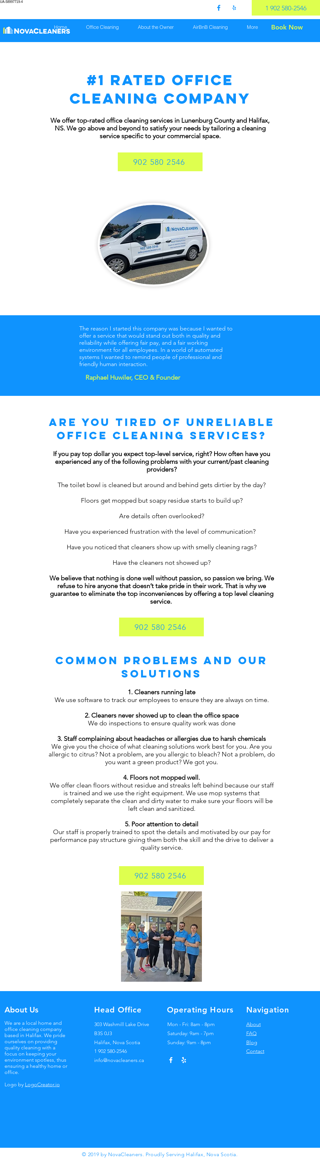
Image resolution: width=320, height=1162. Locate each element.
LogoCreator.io (42, 1084)
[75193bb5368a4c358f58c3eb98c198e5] (234, 8)
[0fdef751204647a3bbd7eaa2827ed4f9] (219, 8)
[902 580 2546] (160, 161)
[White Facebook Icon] (171, 1060)
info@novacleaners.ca (119, 1060)
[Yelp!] (184, 1060)
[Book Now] (287, 27)
